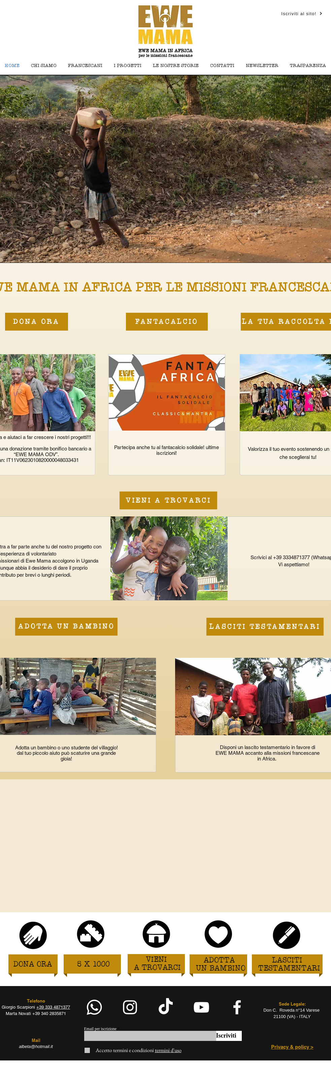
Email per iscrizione (100, 1029)
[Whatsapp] (94, 1007)
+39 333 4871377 (53, 1007)
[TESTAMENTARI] (289, 968)
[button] (127, 66)
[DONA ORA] (33, 964)
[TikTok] (165, 1007)
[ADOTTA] (219, 960)
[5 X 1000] (93, 964)
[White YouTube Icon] (201, 1007)
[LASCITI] (287, 960)
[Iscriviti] (229, 1036)
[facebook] (237, 1007)
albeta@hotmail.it (36, 1046)
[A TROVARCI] (157, 968)
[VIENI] (156, 960)
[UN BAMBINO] (220, 968)
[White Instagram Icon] (130, 1007)
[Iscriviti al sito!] (302, 13)
